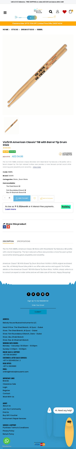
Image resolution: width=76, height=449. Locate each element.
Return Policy (8, 434)
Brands (6, 381)
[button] (71, 10)
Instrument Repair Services (14, 418)
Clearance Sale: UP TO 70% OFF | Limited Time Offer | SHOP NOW (37, 23)
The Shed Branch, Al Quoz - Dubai (28, 327)
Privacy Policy (8, 431)
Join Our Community (12, 409)
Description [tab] (8, 241)
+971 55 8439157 (10, 354)
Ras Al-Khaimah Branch (16, 193)
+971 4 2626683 (9, 366)
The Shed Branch (13, 186)
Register (6, 390)
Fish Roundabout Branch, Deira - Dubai (25, 334)
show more (37, 167)
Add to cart (23, 198)
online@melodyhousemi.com (15, 372)
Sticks (14, 29)
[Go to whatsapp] (6, 440)
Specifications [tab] (23, 241)
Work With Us (8, 397)
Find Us (6, 412)
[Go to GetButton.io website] (6, 446)
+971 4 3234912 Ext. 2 (12, 360)
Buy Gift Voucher (10, 415)
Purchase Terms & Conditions (16, 427)
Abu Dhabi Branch (16, 337)
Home (5, 29)
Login (5, 387)
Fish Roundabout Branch (16, 190)
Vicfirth (11, 176)
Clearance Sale (9, 384)
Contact (6, 393)
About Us (7, 406)
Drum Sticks (27, 29)
